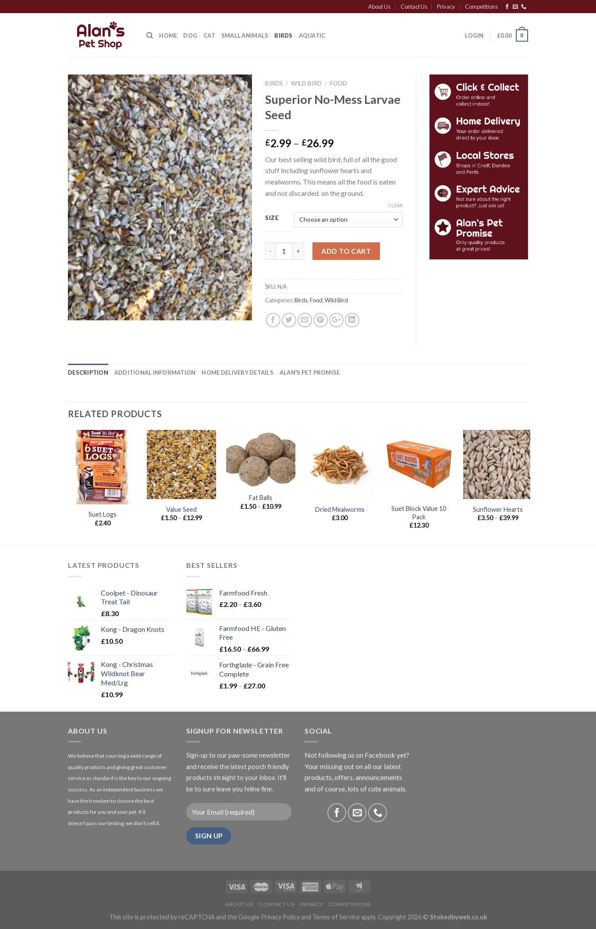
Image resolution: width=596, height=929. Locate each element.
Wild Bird (306, 83)
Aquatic (312, 35)
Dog (190, 35)
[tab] (88, 372)
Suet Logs (103, 514)
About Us (379, 6)
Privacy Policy (280, 917)
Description (88, 372)
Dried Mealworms (340, 509)
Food (338, 83)
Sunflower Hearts (498, 509)
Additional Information (155, 372)
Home (168, 35)
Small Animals (244, 35)
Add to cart (346, 251)
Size (272, 218)
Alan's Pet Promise (310, 372)
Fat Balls (260, 497)
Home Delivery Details (237, 372)
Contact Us (414, 6)
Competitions (481, 6)
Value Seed (181, 509)
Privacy (446, 6)
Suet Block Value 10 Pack (418, 513)
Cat (209, 35)
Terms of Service (336, 917)
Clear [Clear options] (395, 205)
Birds (283, 35)
